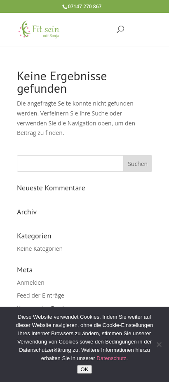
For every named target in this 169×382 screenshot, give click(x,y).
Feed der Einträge (40, 295)
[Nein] (159, 344)
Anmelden (31, 282)
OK (84, 369)
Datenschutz (111, 358)
